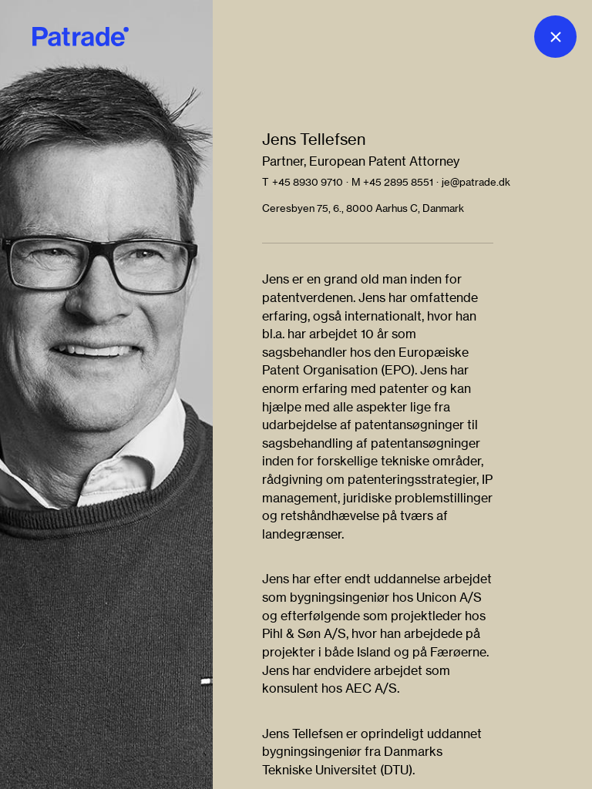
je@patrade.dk (476, 182)
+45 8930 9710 (307, 182)
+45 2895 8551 (398, 182)
